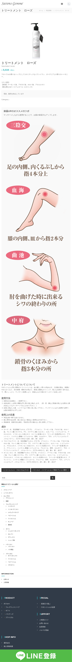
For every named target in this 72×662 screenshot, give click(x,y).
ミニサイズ (11, 506)
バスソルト (9, 544)
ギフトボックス (12, 556)
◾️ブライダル (8, 617)
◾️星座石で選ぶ (44, 604)
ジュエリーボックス (14, 531)
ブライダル (9, 554)
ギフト (8, 529)
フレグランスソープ (12, 504)
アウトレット (10, 498)
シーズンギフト (8, 493)
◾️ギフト (7, 611)
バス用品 (10, 549)
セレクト (10, 534)
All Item (7, 604)
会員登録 (42, 627)
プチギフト (11, 565)
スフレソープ (8, 490)
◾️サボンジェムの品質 (47, 607)
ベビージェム (12, 515)
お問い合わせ (44, 623)
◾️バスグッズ (8, 614)
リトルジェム (12, 518)
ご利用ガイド (44, 620)
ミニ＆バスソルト (13, 509)
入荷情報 (6, 582)
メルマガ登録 (44, 630)
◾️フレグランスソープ (11, 607)
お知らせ (6, 579)
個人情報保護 (8, 646)
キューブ (10, 521)
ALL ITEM (7, 496)
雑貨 (7, 501)
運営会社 (7, 643)
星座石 (10, 525)
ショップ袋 (11, 540)
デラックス (11, 537)
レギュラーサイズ (13, 512)
